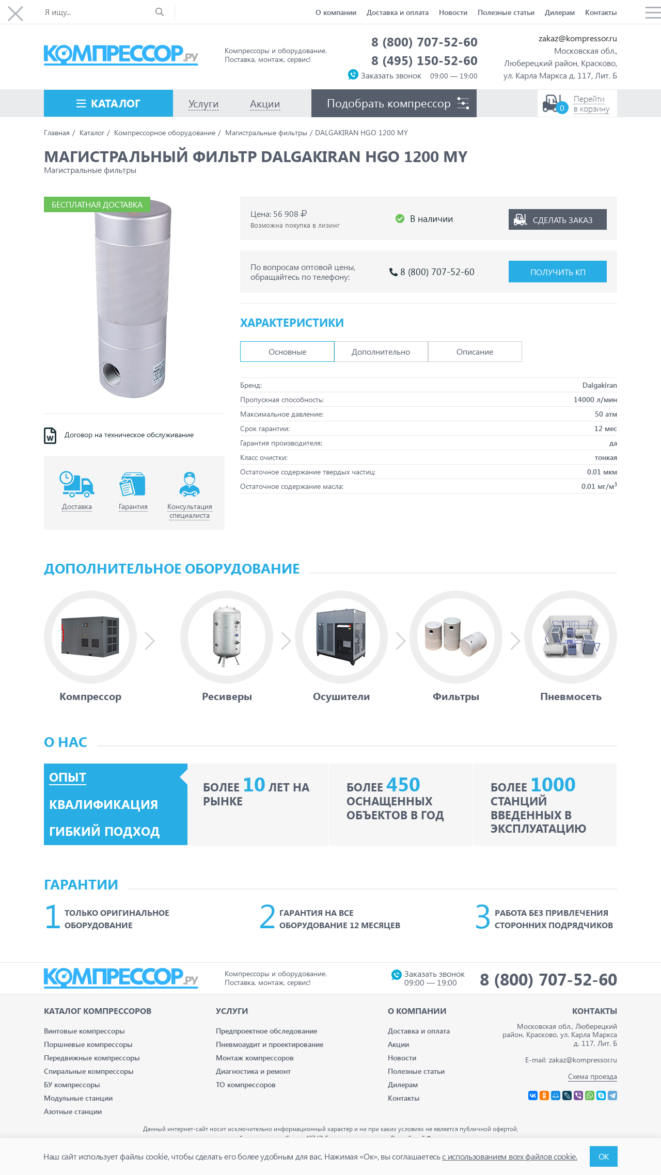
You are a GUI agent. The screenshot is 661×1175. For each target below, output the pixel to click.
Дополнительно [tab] (381, 351)
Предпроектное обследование (266, 1031)
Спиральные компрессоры (89, 1071)
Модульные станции (78, 1098)
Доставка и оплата (398, 12)
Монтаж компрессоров (255, 1057)
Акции (398, 1044)
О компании (336, 12)
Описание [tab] (475, 351)
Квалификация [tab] (103, 804)
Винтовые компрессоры (84, 1031)
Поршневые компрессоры (88, 1044)
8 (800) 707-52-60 (424, 41)
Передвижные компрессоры (92, 1057)
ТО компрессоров (246, 1084)
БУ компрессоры (72, 1084)
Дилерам (560, 12)
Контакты (601, 12)
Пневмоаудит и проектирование (269, 1044)
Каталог (115, 102)
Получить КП (558, 271)
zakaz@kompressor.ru (578, 38)
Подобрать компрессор (389, 102)
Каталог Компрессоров (97, 1010)
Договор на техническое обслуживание (129, 435)
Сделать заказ (563, 218)
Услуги (232, 1010)
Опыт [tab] (67, 777)
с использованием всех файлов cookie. (509, 1156)
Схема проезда (592, 1076)
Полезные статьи (506, 12)
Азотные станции (73, 1111)
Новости (453, 12)
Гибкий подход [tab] (104, 831)
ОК (604, 1156)
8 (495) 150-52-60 (424, 60)
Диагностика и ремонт (253, 1071)
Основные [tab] (287, 351)
